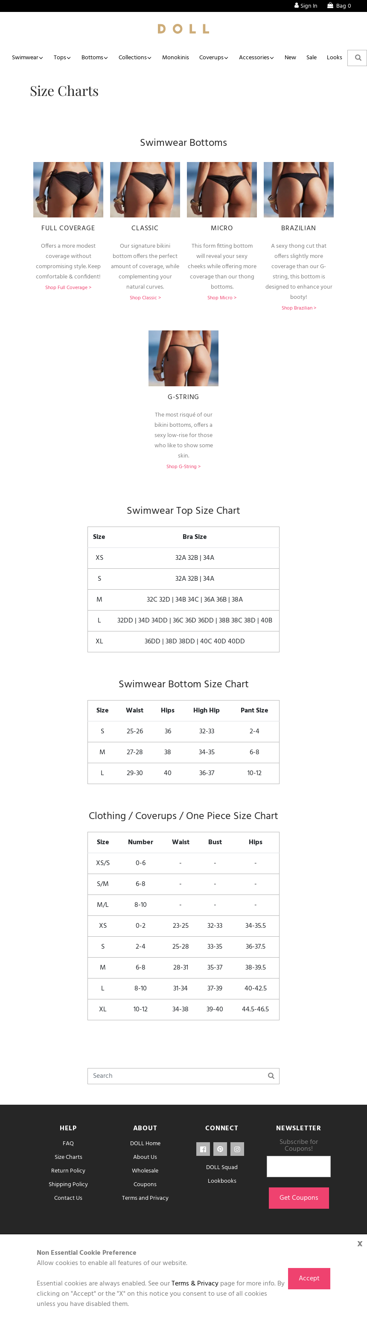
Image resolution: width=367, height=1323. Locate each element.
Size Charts (68, 1157)
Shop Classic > (145, 298)
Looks (334, 58)
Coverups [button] (211, 58)
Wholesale (145, 1171)
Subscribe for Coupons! (299, 1145)
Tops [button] (60, 58)
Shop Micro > (221, 298)
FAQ (68, 1144)
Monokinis (175, 58)
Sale (311, 58)
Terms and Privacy (145, 1198)
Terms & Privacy (195, 1283)
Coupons (145, 1185)
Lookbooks (222, 1181)
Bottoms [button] (92, 58)
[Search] (183, 1076)
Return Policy (68, 1171)
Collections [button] (133, 58)
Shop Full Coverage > (68, 288)
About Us (145, 1157)
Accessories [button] (254, 58)
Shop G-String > (183, 467)
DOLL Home (145, 1144)
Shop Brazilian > (299, 308)
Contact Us (68, 1198)
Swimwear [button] (25, 58)
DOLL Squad (222, 1167)
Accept (309, 1278)
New (290, 58)
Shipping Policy (68, 1185)
